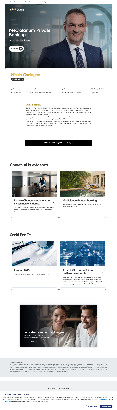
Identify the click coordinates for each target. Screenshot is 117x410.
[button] (58, 145)
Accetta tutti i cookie (106, 406)
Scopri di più (34, 341)
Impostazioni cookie (92, 406)
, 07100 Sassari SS (71, 92)
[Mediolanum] (17, 9)
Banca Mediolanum (15, 2)
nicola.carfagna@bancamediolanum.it (41, 92)
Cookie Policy (103, 399)
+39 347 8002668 (16, 92)
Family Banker (29, 2)
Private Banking (42, 2)
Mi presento (17, 49)
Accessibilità (51, 388)
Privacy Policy (6, 401)
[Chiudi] (113, 394)
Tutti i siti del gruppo (65, 388)
